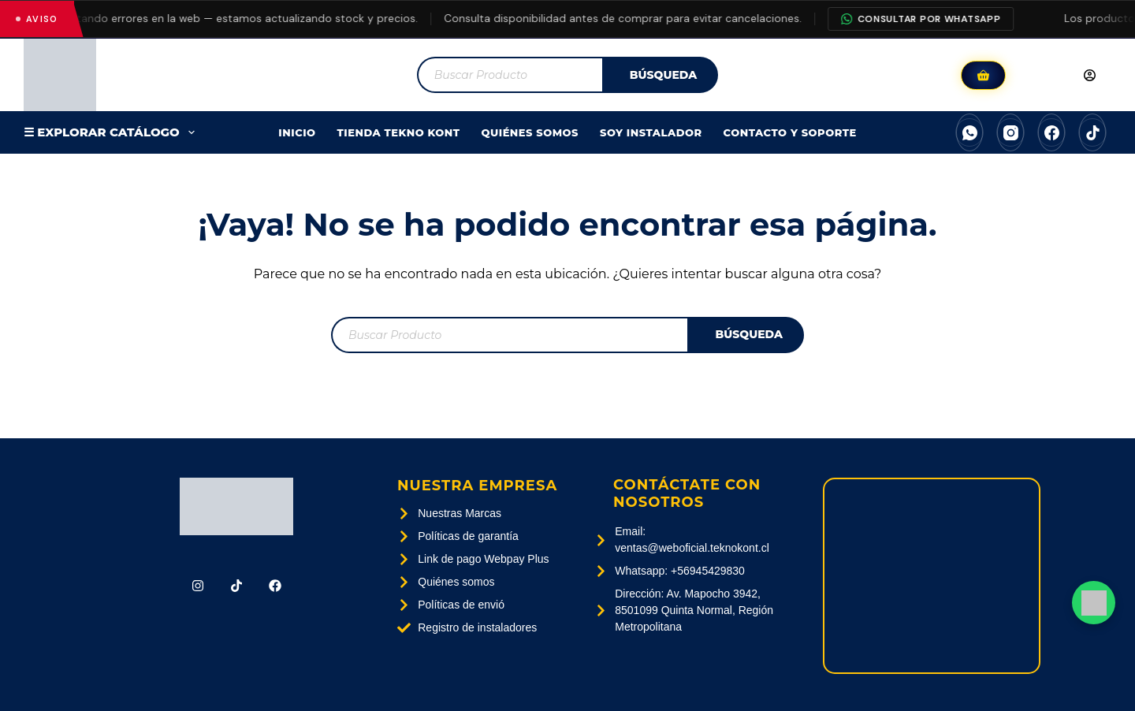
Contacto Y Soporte (790, 132)
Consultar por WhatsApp (932, 19)
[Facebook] (1051, 132)
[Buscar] (660, 75)
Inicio (296, 132)
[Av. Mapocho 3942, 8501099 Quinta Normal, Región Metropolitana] (931, 575)
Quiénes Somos (530, 132)
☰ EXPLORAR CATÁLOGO (112, 132)
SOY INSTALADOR (651, 132)
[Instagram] (1010, 132)
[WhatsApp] (969, 132)
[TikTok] (1092, 132)
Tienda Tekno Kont (398, 132)
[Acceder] (1062, 75)
